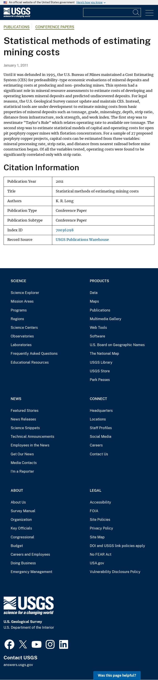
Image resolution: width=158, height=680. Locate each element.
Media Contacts (24, 463)
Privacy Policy (101, 528)
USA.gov (97, 563)
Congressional (22, 537)
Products (99, 281)
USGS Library (101, 362)
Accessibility (100, 502)
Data (94, 293)
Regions (17, 319)
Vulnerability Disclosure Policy (115, 572)
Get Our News (22, 454)
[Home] (17, 16)
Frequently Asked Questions (34, 353)
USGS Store (100, 371)
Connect (98, 399)
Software (97, 336)
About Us (18, 502)
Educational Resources (30, 362)
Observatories (22, 336)
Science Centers (24, 327)
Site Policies (100, 519)
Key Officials (21, 528)
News (16, 399)
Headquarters (101, 410)
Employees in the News (30, 445)
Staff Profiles (101, 428)
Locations (98, 419)
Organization (21, 519)
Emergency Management (31, 572)
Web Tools (98, 327)
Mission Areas (22, 301)
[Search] (136, 12)
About (17, 490)
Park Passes (100, 380)
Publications (17, 27)
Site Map (97, 537)
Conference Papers (54, 27)
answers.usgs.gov (18, 665)
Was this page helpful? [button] (117, 675)
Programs (19, 310)
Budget (17, 546)
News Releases (23, 419)
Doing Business (23, 563)
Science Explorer (25, 293)
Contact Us (99, 454)
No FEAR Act (100, 554)
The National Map (104, 353)
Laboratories (21, 345)
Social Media (100, 436)
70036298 (65, 230)
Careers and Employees (30, 554)
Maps (94, 301)
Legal (95, 490)
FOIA (94, 511)
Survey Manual (23, 511)
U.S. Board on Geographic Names (117, 345)
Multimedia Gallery (105, 319)
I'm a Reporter (22, 471)
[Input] (112, 12)
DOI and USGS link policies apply (117, 546)
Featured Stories (24, 410)
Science (18, 281)
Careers (96, 445)
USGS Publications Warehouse (82, 240)
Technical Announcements (32, 436)
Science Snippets (25, 428)
